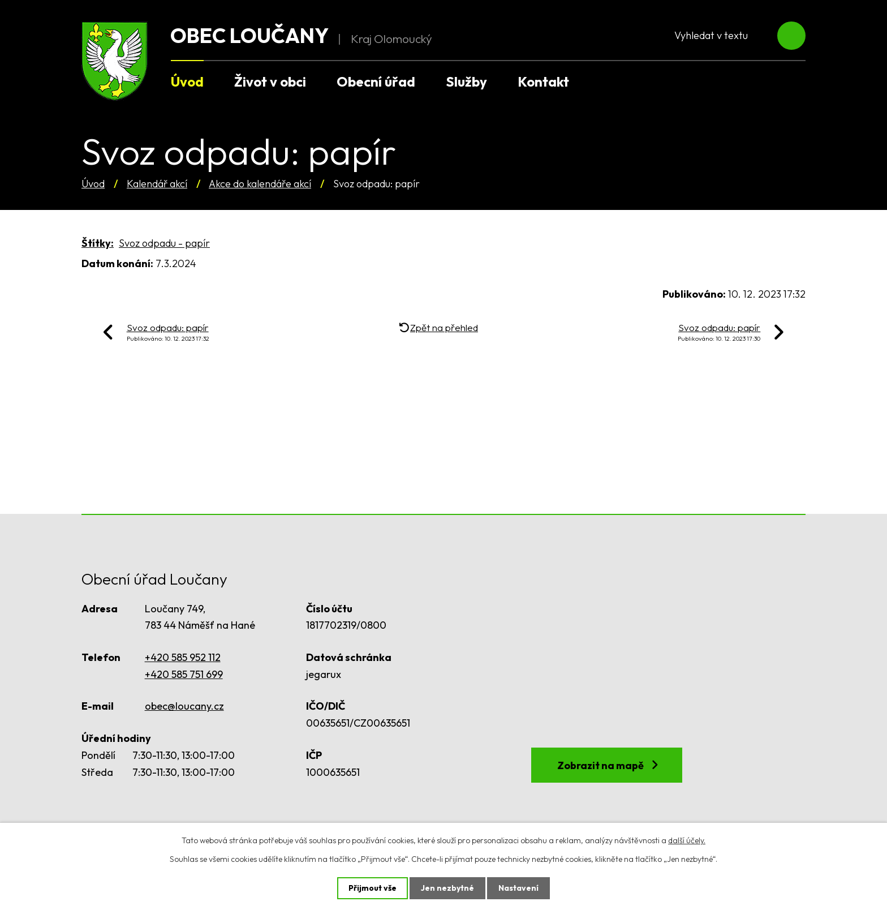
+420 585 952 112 (183, 657)
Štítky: (97, 243)
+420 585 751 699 (184, 674)
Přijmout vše (372, 888)
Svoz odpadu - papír (164, 243)
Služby (466, 81)
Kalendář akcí (157, 183)
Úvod (93, 183)
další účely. (686, 840)
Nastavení (518, 888)
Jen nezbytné (447, 888)
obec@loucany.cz (184, 705)
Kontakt (543, 81)
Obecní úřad (376, 81)
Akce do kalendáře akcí (260, 183)
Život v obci (270, 81)
